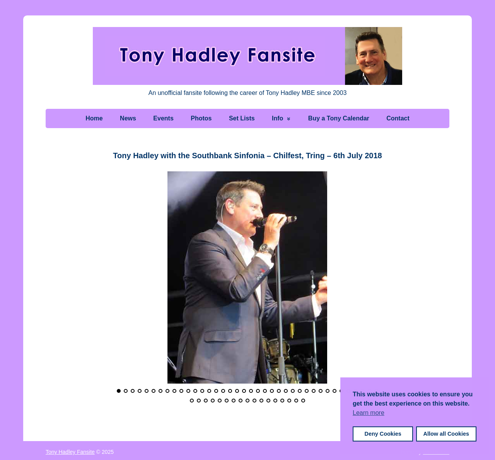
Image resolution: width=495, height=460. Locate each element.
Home (93, 118)
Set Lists (242, 118)
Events (163, 118)
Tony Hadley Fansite (70, 452)
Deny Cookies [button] (383, 434)
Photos (201, 118)
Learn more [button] (368, 412)
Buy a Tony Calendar (338, 118)
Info (277, 118)
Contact (398, 118)
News (128, 118)
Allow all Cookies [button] (446, 434)
